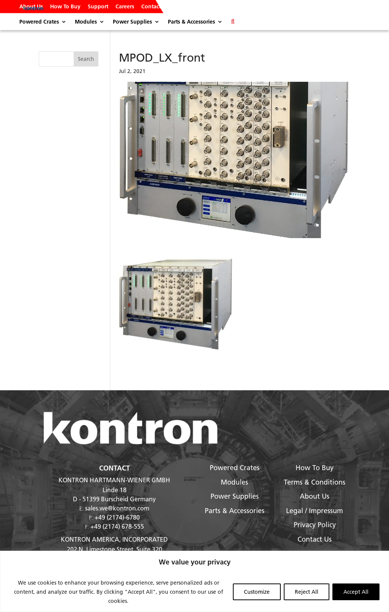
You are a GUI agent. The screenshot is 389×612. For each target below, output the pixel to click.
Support (98, 7)
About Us (31, 7)
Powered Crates (39, 22)
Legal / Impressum (314, 510)
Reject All (306, 591)
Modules (86, 22)
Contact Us (154, 7)
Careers (124, 7)
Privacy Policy (315, 524)
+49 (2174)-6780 (117, 517)
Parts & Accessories (191, 22)
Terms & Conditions (314, 482)
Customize (257, 591)
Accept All (355, 591)
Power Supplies (132, 22)
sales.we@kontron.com (117, 508)
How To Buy (65, 7)
